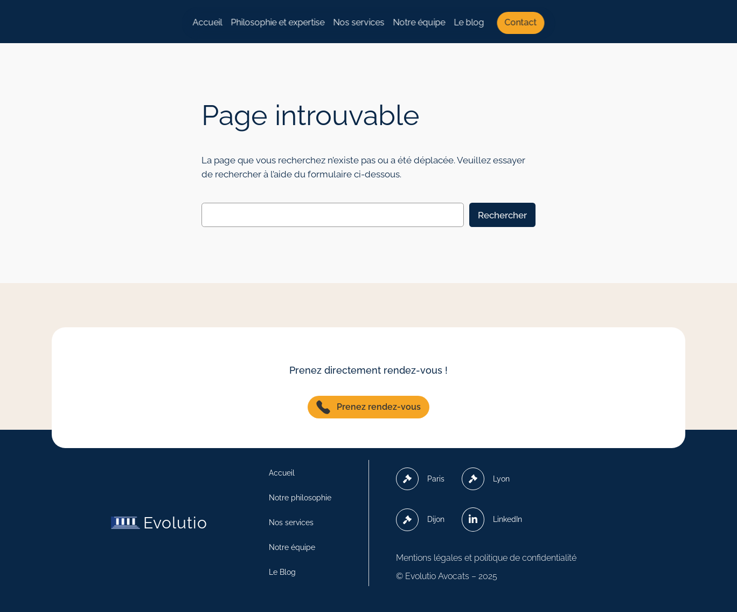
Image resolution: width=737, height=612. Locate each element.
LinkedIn (492, 519)
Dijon (420, 519)
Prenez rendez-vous (368, 407)
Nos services (359, 22)
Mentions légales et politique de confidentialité (486, 558)
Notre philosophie (300, 497)
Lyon (486, 478)
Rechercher (502, 215)
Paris (420, 478)
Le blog (469, 22)
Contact (521, 22)
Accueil (208, 22)
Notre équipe (419, 22)
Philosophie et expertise (278, 22)
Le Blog (282, 572)
